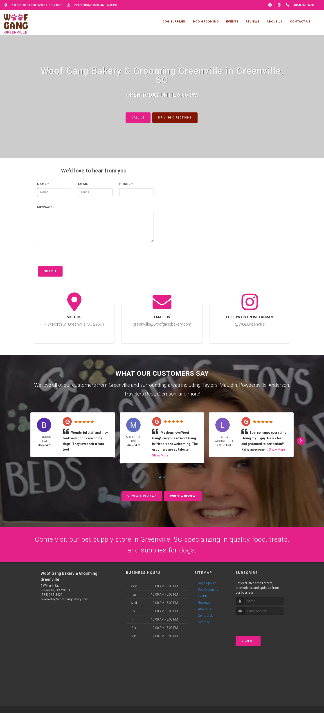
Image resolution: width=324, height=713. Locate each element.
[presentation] (71, 256)
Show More (160, 455)
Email (83, 184)
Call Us (138, 117)
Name (43, 184)
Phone (126, 184)
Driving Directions (175, 117)
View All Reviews (142, 496)
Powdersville (252, 385)
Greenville (119, 385)
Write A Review (183, 496)
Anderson (278, 385)
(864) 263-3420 (51, 595)
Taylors (210, 385)
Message (46, 207)
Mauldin (228, 385)
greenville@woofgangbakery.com (64, 599)
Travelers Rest (139, 394)
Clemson (166, 394)
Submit (50, 271)
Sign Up (248, 640)
